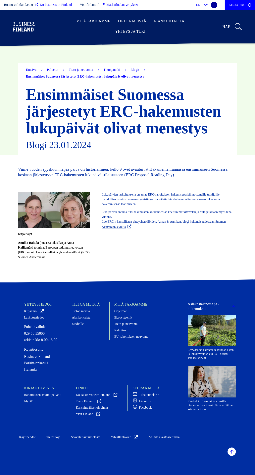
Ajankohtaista (168, 21)
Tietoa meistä (132, 21)
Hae (232, 27)
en (198, 5)
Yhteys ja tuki (130, 31)
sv (206, 5)
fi (214, 5)
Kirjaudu (240, 5)
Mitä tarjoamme (93, 21)
